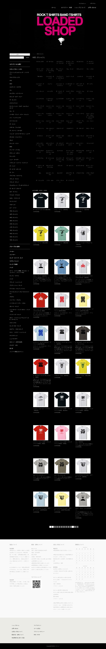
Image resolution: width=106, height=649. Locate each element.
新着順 (45, 190)
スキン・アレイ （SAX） (60, 276)
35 (75, 527)
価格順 (40, 190)
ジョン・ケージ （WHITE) (61, 209)
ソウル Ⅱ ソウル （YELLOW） (83, 375)
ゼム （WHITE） (79, 442)
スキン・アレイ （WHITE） (40, 276)
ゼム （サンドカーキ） (60, 475)
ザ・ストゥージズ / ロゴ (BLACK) (41, 209)
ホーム (34, 53)
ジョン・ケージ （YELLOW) (40, 242)
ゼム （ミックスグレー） (39, 475)
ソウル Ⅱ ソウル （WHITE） (61, 375)
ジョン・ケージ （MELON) (61, 242)
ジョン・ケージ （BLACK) (82, 209)
